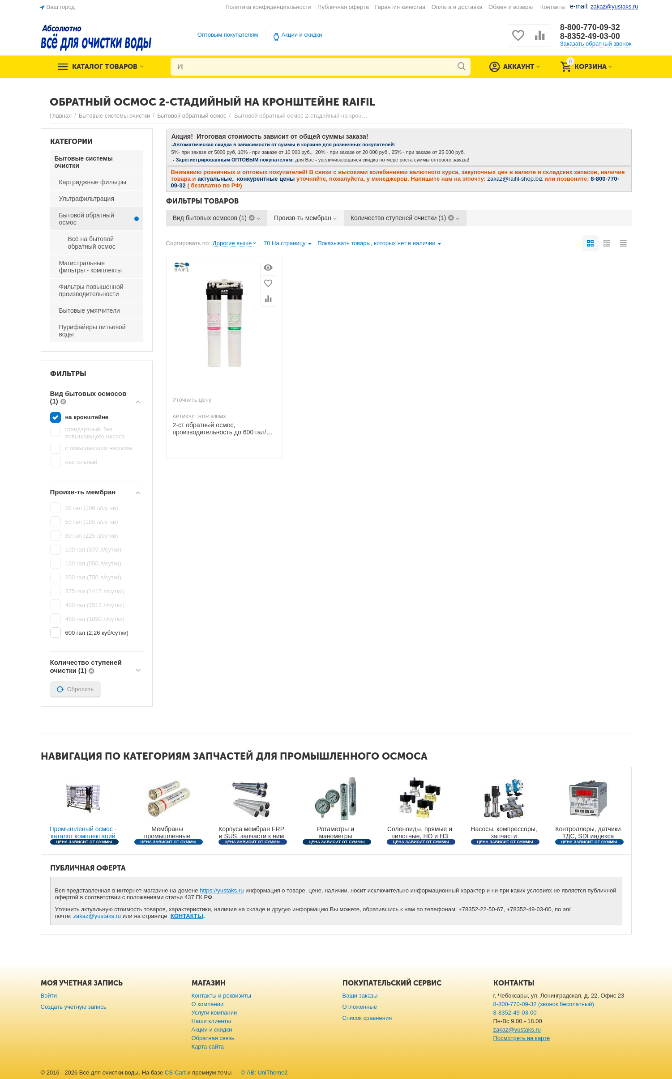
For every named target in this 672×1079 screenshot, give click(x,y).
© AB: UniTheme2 (264, 1072)
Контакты (552, 7)
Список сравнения (367, 1018)
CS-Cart (175, 1072)
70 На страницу (288, 244)
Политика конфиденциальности (269, 7)
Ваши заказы (360, 995)
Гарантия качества (400, 7)
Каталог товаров (104, 66)
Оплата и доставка (457, 7)
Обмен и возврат (511, 7)
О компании (208, 1004)
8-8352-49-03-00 (590, 36)
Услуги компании (214, 1012)
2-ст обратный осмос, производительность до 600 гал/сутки (219, 429)
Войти (49, 995)
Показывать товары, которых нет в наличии (379, 244)
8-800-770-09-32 (590, 27)
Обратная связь (213, 1038)
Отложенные (359, 1006)
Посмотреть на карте (521, 1038)
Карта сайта (208, 1046)
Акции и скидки (302, 34)
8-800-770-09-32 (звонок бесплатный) (543, 1004)
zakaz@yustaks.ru (97, 916)
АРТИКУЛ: (184, 416)
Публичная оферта (343, 7)
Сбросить (75, 689)
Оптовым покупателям (227, 34)
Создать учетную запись (74, 1006)
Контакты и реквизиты (222, 995)
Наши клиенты (211, 1021)
